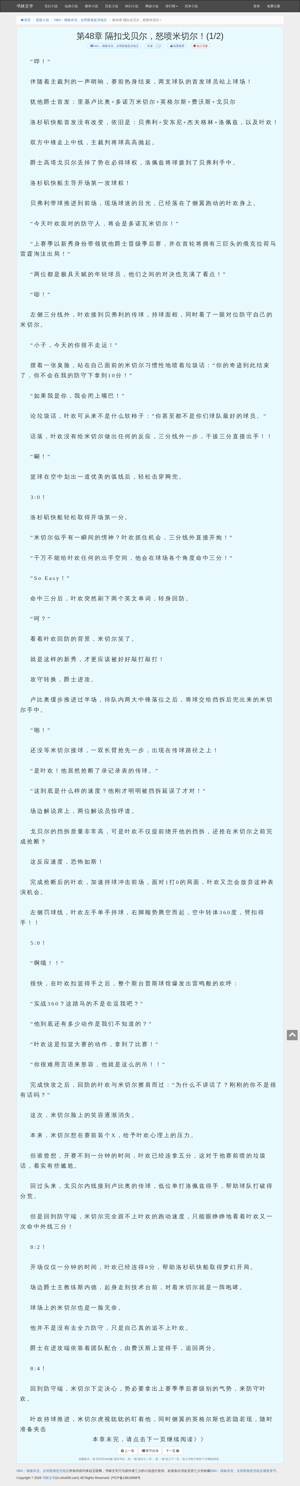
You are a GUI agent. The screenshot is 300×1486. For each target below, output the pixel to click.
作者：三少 (154, 46)
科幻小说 (131, 6)
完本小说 (191, 6)
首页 (25, 20)
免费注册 (273, 6)
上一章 (127, 1451)
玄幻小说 (51, 6)
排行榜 (171, 6)
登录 (256, 6)
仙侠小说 (71, 6)
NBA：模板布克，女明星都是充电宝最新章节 (243, 1471)
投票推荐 (177, 46)
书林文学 (24, 6)
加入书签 (200, 46)
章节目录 (150, 1451)
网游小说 (151, 6)
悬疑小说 (42, 20)
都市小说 (91, 6)
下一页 (173, 1451)
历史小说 (111, 6)
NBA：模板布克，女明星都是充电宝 (80, 20)
